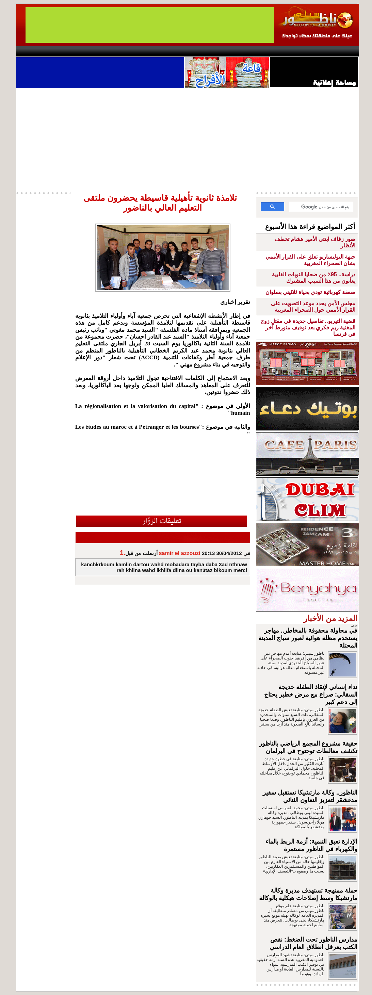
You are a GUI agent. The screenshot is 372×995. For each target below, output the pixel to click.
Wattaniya (200, 51)
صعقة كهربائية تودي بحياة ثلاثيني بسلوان (310, 292)
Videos (145, 51)
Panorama (111, 51)
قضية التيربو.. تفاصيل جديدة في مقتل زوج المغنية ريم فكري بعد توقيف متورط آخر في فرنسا (308, 327)
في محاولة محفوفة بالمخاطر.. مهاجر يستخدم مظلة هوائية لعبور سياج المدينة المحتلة (307, 638)
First (343, 51)
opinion (84, 51)
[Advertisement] (187, 139)
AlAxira (62, 51)
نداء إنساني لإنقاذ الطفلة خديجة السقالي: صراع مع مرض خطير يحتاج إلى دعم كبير (310, 694)
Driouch (287, 51)
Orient (226, 51)
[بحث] (322, 207)
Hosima (255, 51)
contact (35, 51)
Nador (315, 51)
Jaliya (174, 51)
